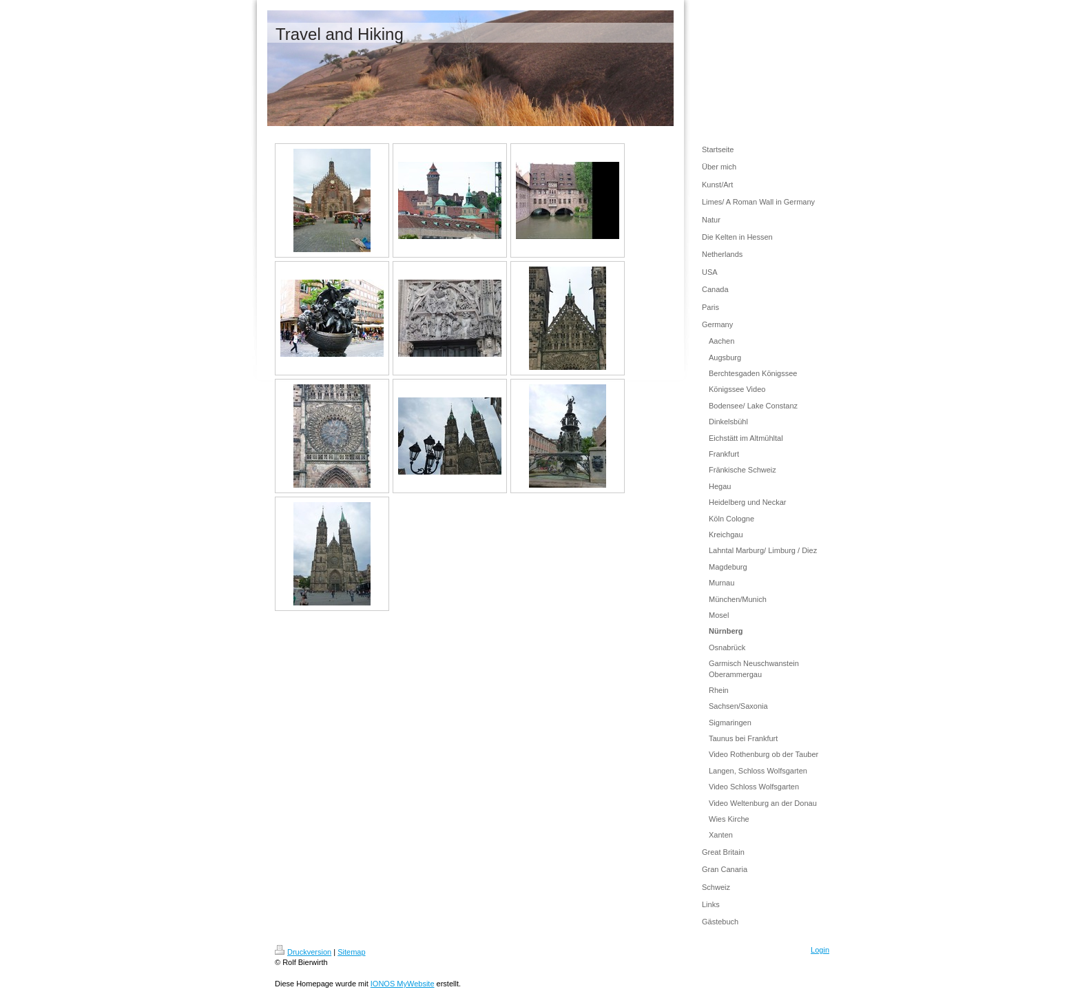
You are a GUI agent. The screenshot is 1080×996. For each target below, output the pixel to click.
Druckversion (303, 952)
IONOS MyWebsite (403, 983)
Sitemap (351, 952)
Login (820, 950)
